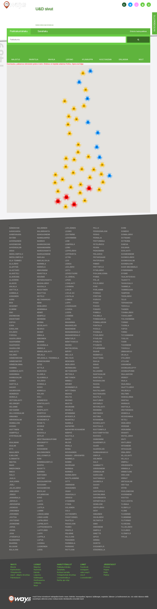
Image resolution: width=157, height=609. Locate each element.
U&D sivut (44, 9)
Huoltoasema (39, 580)
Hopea (106, 570)
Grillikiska (37, 583)
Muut (36, 585)
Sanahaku (61, 570)
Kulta (106, 572)
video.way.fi (84, 572)
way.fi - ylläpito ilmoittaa (20, 575)
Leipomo (37, 575)
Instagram (84, 570)
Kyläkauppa (38, 578)
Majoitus (37, 567)
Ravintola (37, 570)
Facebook (84, 567)
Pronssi (107, 567)
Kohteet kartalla (63, 572)
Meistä (13, 567)
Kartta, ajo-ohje (63, 580)
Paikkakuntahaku (63, 567)
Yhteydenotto (15, 572)
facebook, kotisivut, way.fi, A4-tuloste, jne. (45, 25)
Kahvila (36, 572)
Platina (106, 575)
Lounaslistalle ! (86, 578)
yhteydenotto (154, 23)
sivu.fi (82, 575)
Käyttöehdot (15, 570)
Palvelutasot (15, 578)
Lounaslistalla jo (63, 578)
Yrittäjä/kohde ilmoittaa (66, 575)
